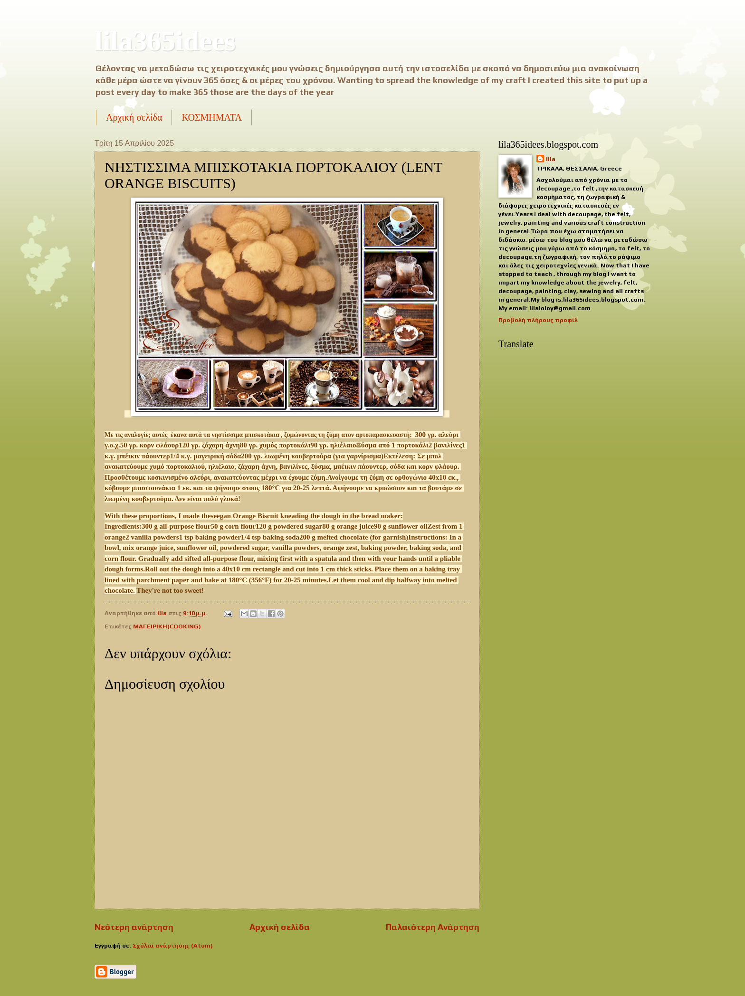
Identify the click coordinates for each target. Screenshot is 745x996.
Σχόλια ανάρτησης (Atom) (173, 945)
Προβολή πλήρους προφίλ (538, 319)
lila (550, 158)
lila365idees (165, 41)
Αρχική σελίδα (134, 117)
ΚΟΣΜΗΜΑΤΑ (211, 117)
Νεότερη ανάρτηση (134, 927)
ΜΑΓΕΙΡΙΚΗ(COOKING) (167, 626)
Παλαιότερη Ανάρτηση (432, 927)
